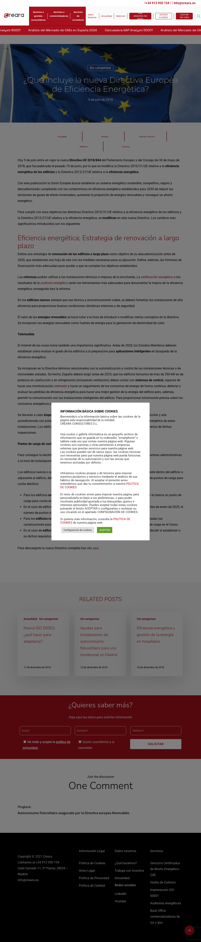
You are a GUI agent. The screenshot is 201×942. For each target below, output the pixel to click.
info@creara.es (184, 3)
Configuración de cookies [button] (78, 532)
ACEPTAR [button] (104, 532)
